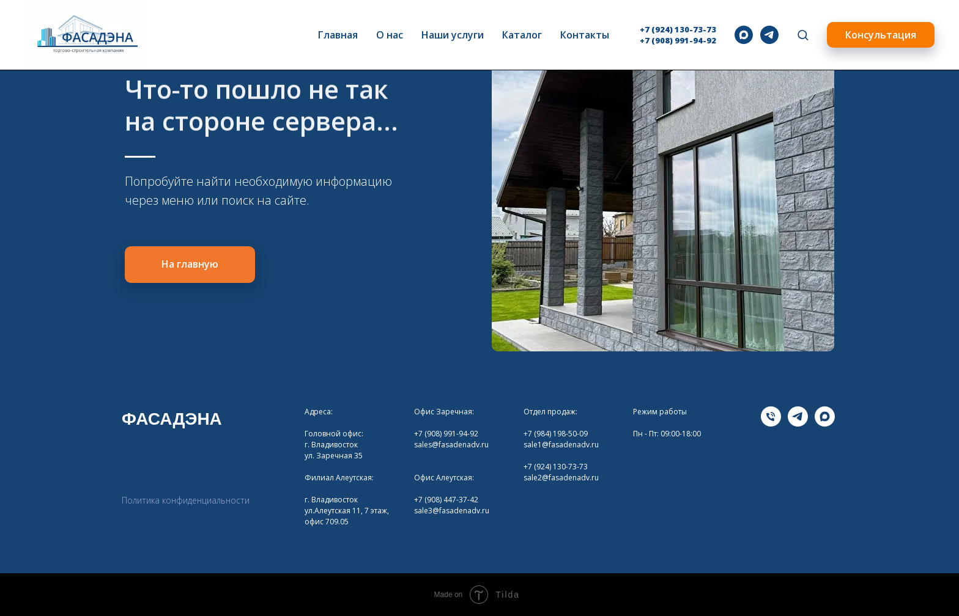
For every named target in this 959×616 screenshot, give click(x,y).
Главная (338, 35)
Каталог (522, 35)
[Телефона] (771, 423)
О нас (389, 35)
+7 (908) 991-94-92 (678, 40)
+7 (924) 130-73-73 (678, 29)
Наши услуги (452, 35)
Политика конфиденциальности (186, 500)
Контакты (584, 35)
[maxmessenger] (744, 35)
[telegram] (769, 35)
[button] (803, 34)
